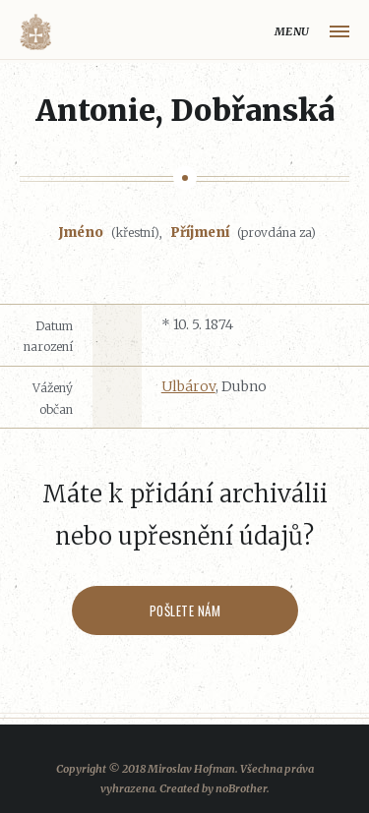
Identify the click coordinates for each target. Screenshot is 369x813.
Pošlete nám (184, 610)
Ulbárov (188, 386)
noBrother (241, 788)
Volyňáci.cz (35, 32)
